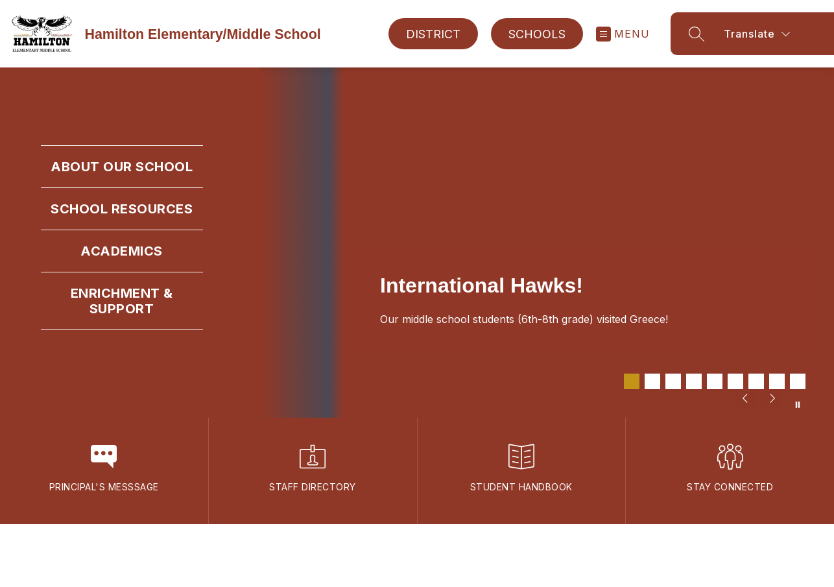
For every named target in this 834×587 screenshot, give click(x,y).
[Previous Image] (745, 399)
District (433, 34)
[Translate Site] (777, 33)
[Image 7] (756, 381)
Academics (121, 251)
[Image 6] (735, 381)
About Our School (122, 166)
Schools (537, 34)
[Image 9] (797, 381)
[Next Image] (771, 399)
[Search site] (696, 33)
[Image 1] (631, 381)
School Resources (122, 209)
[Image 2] (652, 381)
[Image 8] (777, 381)
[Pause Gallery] (797, 404)
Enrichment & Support (122, 301)
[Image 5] (714, 381)
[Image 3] (673, 381)
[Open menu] (623, 34)
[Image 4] (694, 381)
